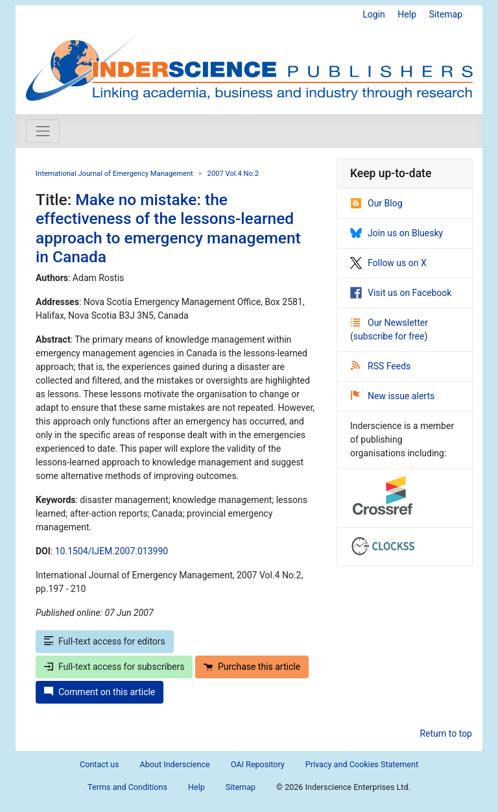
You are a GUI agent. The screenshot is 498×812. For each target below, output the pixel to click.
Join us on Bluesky (396, 233)
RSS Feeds (380, 366)
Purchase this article (252, 666)
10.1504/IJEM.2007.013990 (111, 551)
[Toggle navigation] (43, 131)
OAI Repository (258, 764)
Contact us (99, 764)
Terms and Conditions (127, 787)
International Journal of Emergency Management (114, 173)
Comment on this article (99, 692)
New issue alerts (392, 396)
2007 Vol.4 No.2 (233, 173)
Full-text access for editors (104, 641)
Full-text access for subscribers (114, 666)
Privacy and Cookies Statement (361, 764)
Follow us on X (388, 263)
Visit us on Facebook (400, 293)
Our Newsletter (389, 322)
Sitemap (445, 14)
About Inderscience (175, 764)
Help (406, 14)
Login (373, 14)
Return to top (446, 733)
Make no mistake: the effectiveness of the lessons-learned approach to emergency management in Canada (168, 228)
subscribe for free (389, 336)
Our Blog (376, 203)
